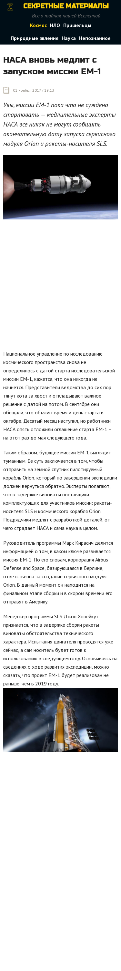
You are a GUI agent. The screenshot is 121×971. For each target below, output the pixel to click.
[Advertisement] (60, 286)
